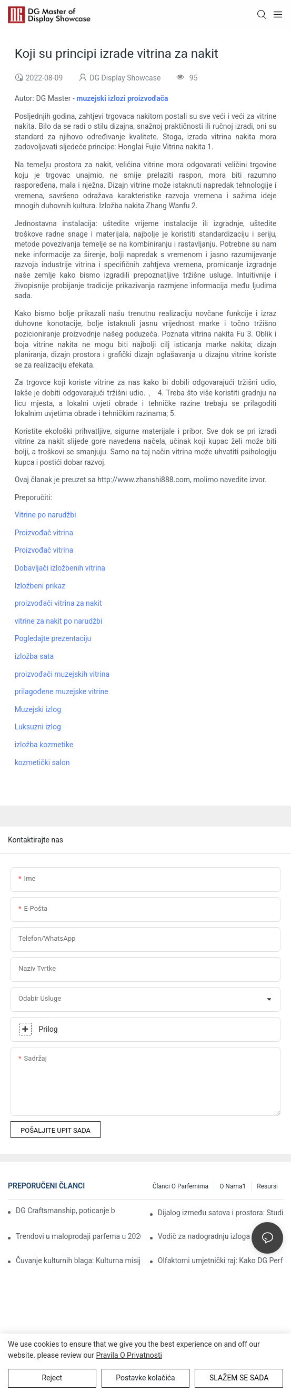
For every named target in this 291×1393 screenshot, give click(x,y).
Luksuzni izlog (38, 727)
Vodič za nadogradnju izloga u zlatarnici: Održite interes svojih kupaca (220, 1236)
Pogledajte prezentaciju (53, 638)
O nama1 (232, 1186)
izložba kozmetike (44, 744)
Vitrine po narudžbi (45, 515)
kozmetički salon (42, 762)
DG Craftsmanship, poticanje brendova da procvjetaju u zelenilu (65, 1210)
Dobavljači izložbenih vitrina (60, 568)
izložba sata (34, 656)
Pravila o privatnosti (129, 1355)
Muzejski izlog (38, 709)
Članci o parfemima (180, 1186)
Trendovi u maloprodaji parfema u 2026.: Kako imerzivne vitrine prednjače (78, 1236)
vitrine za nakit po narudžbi (59, 621)
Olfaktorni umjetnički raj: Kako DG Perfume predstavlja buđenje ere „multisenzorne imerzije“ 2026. (220, 1260)
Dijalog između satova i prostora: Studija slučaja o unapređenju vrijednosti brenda (220, 1212)
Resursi (267, 1186)
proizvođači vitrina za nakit (58, 603)
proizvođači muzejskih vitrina (62, 674)
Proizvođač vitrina (44, 532)
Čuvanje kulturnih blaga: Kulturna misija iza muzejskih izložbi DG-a (78, 1260)
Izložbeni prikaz (40, 586)
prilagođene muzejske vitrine (61, 691)
